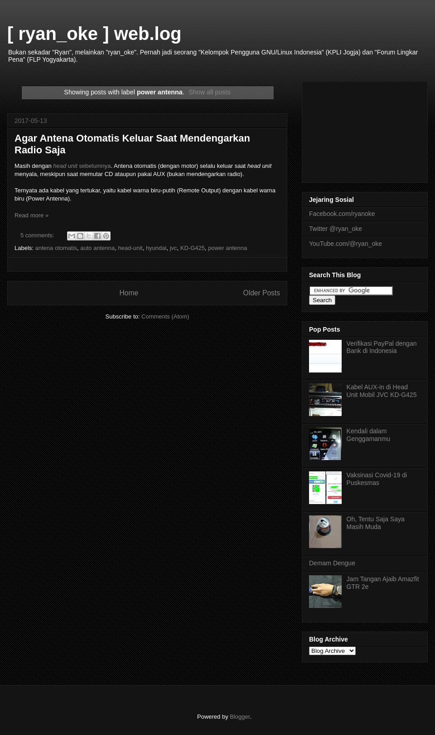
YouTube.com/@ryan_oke (345, 243)
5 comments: (38, 235)
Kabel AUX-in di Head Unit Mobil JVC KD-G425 (382, 390)
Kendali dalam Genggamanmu (369, 434)
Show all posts (209, 92)
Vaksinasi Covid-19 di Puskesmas (377, 478)
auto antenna (97, 248)
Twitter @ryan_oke (335, 228)
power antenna (227, 248)
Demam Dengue (332, 563)
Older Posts (261, 293)
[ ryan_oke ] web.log (94, 34)
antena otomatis (56, 248)
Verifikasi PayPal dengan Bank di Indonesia (382, 347)
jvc (173, 248)
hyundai (156, 248)
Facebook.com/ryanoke (342, 213)
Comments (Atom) (165, 316)
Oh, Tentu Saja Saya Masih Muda (376, 522)
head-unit (130, 248)
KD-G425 (192, 248)
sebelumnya (82, 165)
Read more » (31, 215)
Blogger (240, 716)
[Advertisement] (364, 130)
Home (128, 293)
